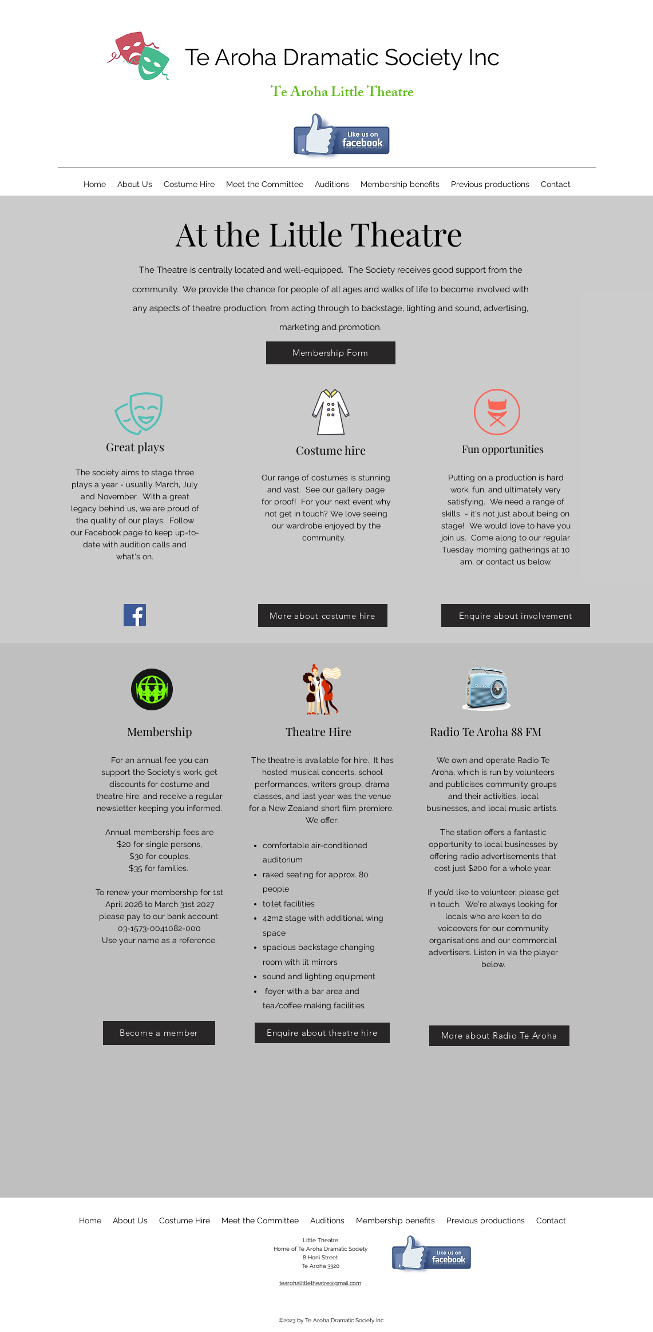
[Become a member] (159, 1033)
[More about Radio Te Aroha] (499, 1035)
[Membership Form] (330, 352)
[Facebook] (135, 615)
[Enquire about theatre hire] (322, 1033)
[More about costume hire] (322, 615)
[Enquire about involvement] (515, 615)
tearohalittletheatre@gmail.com (320, 1283)
